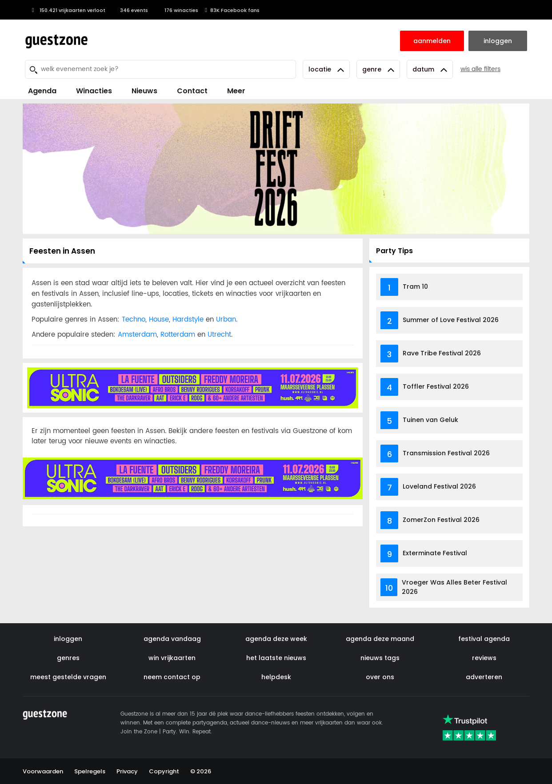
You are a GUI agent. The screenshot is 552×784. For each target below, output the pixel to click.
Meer (236, 91)
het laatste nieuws (276, 657)
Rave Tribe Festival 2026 (442, 353)
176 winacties (176, 10)
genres (68, 657)
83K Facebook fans (232, 10)
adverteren (484, 677)
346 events (130, 10)
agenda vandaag (172, 638)
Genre (378, 69)
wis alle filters (480, 69)
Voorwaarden (43, 771)
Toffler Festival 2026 (436, 386)
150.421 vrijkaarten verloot (67, 10)
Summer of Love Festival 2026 (451, 319)
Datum (429, 69)
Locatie (326, 69)
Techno (133, 319)
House (159, 319)
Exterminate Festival (435, 553)
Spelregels (89, 771)
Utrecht (219, 334)
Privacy (127, 771)
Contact (192, 91)
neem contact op (172, 677)
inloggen (68, 638)
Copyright (164, 771)
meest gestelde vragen (68, 677)
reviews (484, 657)
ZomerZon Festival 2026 (441, 519)
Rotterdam (177, 334)
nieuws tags (380, 657)
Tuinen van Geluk (430, 419)
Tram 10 (415, 286)
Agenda (42, 91)
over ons (380, 677)
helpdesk (276, 677)
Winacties (94, 91)
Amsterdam (137, 334)
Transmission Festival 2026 (446, 453)
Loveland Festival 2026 (439, 486)
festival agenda (484, 638)
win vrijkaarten (172, 657)
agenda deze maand (380, 638)
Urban (226, 319)
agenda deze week (276, 638)
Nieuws (144, 91)
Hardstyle (188, 319)
